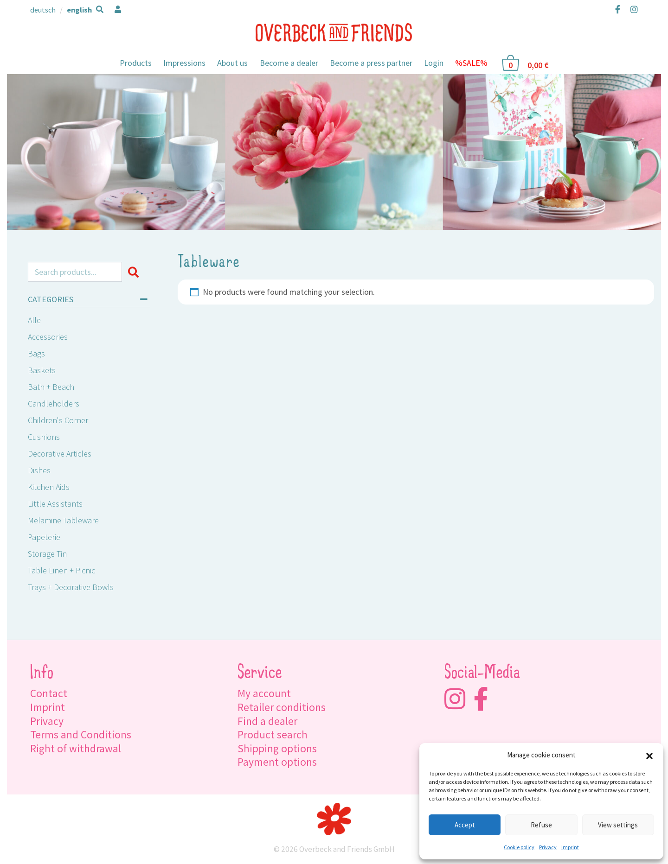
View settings (618, 824)
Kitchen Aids (49, 487)
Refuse (541, 824)
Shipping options (277, 748)
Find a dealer (267, 721)
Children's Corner (58, 420)
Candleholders (53, 403)
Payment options (277, 762)
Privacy (548, 847)
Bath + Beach (51, 386)
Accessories (48, 336)
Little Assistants (55, 503)
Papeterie (44, 537)
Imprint (570, 847)
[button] (649, 755)
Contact (48, 693)
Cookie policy (519, 847)
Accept (465, 824)
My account (264, 693)
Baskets (42, 370)
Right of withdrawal (75, 748)
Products (136, 62)
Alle (34, 320)
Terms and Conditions (80, 734)
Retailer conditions (282, 707)
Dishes (39, 470)
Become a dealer (289, 62)
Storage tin (47, 553)
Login (433, 62)
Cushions (44, 437)
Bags (36, 353)
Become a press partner (371, 62)
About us (232, 62)
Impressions (184, 62)
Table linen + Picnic (61, 570)
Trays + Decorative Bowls (71, 587)
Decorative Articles (59, 453)
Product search (273, 734)
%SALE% (471, 62)
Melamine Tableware (63, 520)
